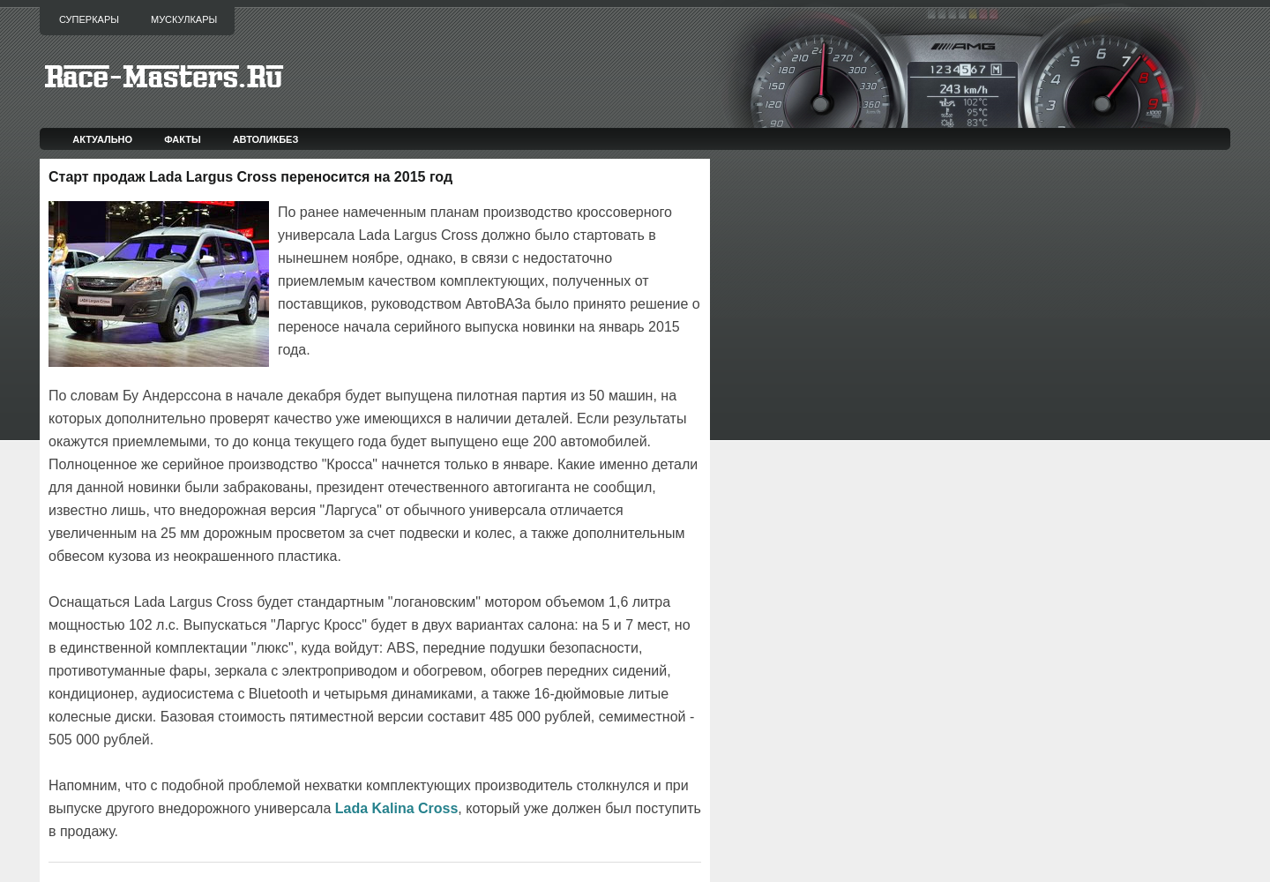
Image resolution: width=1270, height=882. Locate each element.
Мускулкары (184, 19)
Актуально (102, 139)
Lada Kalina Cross (397, 808)
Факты (182, 139)
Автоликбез (266, 139)
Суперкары (89, 19)
